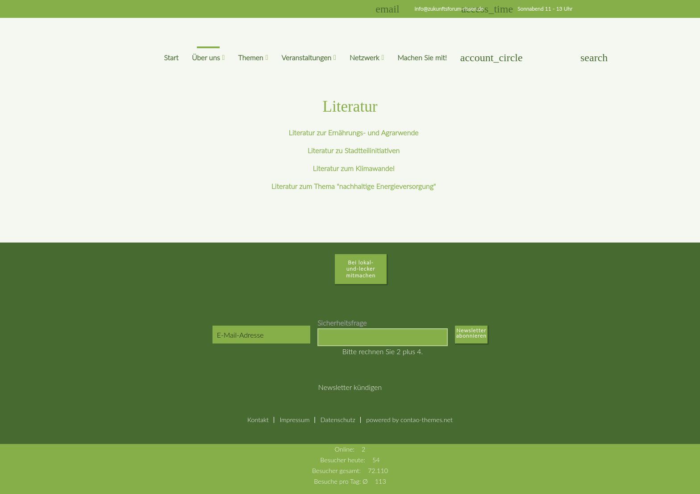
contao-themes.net (426, 419)
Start (171, 57)
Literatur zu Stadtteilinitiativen (354, 150)
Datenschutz (338, 419)
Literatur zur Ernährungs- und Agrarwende (354, 132)
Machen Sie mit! (422, 57)
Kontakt (258, 419)
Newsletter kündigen (350, 387)
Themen (250, 57)
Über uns (206, 57)
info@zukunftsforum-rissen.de (449, 8)
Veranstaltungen (307, 57)
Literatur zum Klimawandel (354, 168)
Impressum (294, 419)
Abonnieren (471, 337)
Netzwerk (364, 57)
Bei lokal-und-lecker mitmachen (360, 269)
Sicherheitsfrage (342, 322)
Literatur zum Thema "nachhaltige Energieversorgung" (353, 186)
